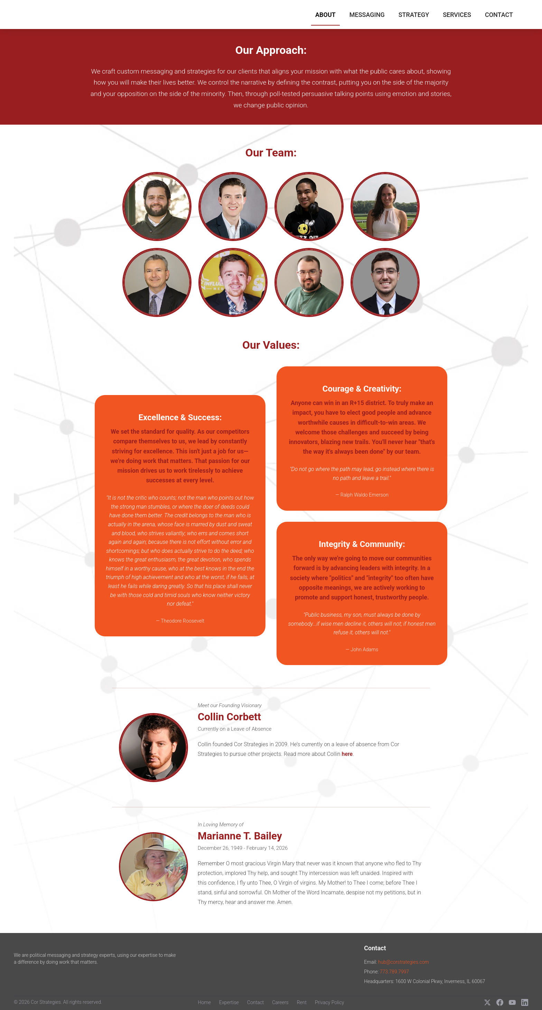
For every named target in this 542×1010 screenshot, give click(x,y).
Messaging (367, 14)
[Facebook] (499, 1002)
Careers (280, 1002)
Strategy (414, 14)
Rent (302, 1002)
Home (204, 1002)
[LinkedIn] (524, 1002)
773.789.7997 (394, 971)
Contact (499, 14)
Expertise (229, 1002)
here (347, 754)
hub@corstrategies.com (403, 962)
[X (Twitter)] (487, 1002)
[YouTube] (512, 1002)
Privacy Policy (329, 1002)
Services (457, 14)
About (325, 14)
